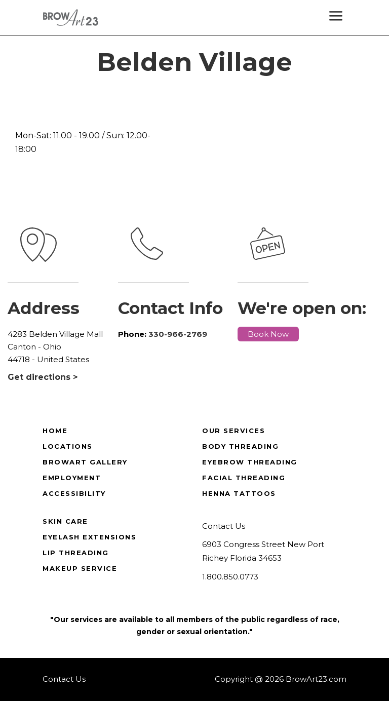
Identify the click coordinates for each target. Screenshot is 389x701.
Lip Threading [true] (76, 553)
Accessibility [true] (74, 493)
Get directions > (42, 377)
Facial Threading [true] (243, 478)
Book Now (268, 334)
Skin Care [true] (65, 521)
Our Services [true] (233, 430)
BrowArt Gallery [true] (85, 462)
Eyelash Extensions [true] (89, 537)
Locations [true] (68, 446)
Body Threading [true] (240, 446)
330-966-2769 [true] (177, 334)
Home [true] (55, 430)
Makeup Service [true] (80, 568)
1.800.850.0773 (230, 576)
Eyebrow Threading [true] (249, 462)
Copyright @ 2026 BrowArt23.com (280, 679)
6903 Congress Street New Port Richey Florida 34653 (263, 551)
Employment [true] (72, 478)
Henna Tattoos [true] (239, 493)
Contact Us (223, 526)
